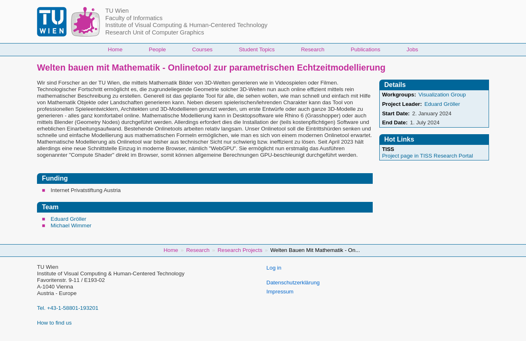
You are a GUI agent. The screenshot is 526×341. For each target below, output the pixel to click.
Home (115, 49)
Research (312, 49)
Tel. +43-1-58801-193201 (67, 308)
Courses (202, 49)
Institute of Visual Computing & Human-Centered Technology (186, 25)
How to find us (54, 323)
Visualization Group (442, 95)
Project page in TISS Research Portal (427, 156)
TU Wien (117, 10)
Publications (365, 49)
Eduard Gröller (68, 219)
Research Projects (239, 250)
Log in (273, 268)
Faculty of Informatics (133, 18)
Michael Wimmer (71, 225)
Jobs (412, 49)
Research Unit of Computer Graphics (154, 32)
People (157, 49)
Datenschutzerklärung (293, 282)
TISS (388, 149)
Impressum (279, 291)
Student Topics (257, 49)
